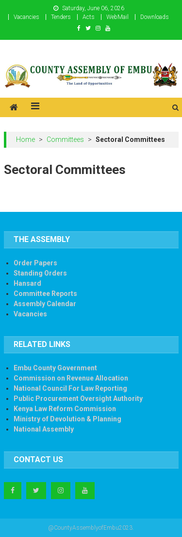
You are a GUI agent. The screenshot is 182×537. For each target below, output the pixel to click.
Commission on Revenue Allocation (71, 378)
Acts (89, 17)
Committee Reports (45, 293)
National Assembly (44, 429)
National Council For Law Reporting (70, 388)
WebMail (117, 17)
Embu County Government (55, 368)
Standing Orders (40, 273)
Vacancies (26, 17)
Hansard (27, 283)
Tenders (61, 17)
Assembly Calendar (45, 304)
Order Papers (35, 263)
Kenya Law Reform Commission (65, 409)
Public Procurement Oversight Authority (78, 398)
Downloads (154, 17)
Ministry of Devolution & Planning (67, 419)
